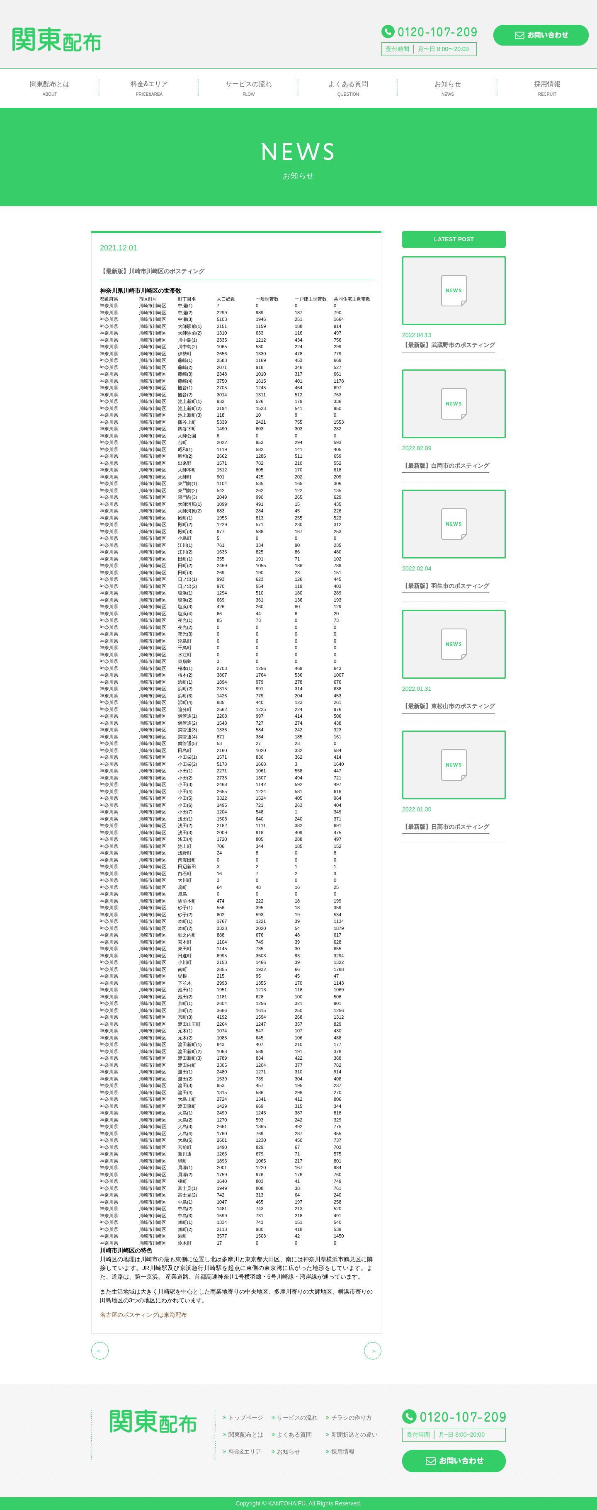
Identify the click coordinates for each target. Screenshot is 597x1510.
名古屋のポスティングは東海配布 (143, 1314)
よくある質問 (348, 88)
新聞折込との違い (352, 1434)
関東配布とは (50, 88)
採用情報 (547, 88)
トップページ (243, 1417)
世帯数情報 (160, 247)
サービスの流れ (248, 88)
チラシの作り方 (349, 1417)
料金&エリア (149, 88)
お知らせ (448, 88)
